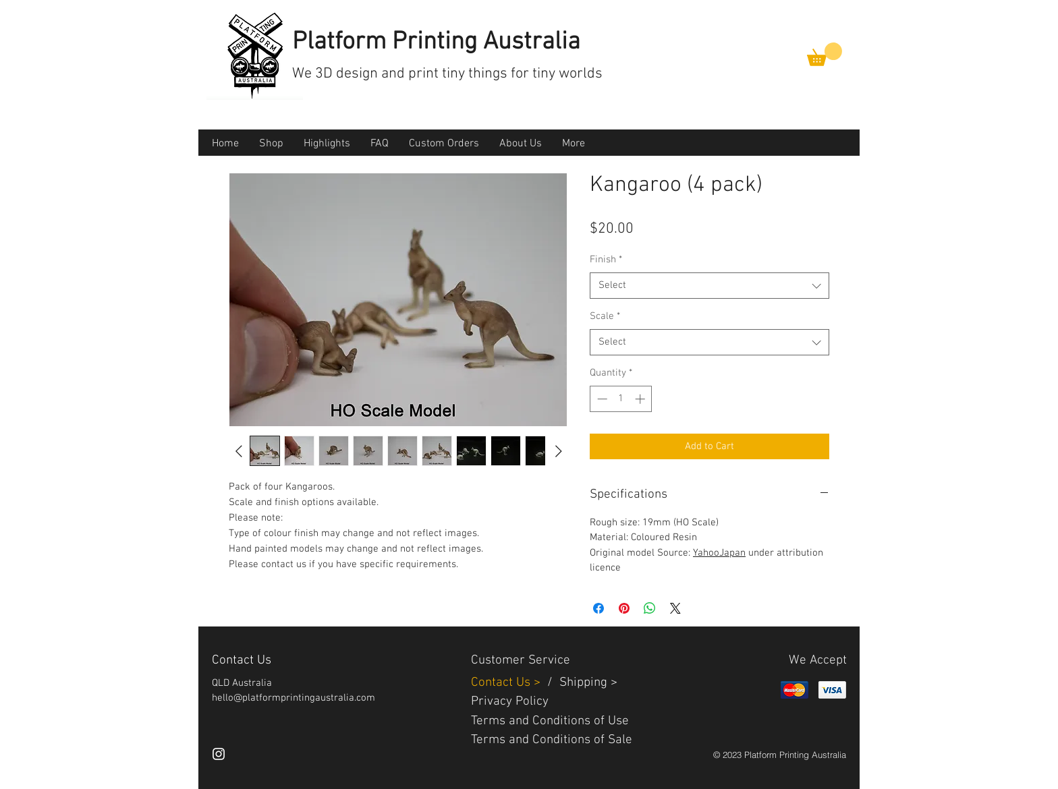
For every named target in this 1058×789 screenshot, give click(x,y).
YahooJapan (719, 553)
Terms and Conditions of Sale (551, 740)
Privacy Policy (510, 701)
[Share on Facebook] (598, 608)
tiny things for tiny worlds (522, 74)
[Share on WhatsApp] (650, 608)
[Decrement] (601, 398)
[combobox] (709, 285)
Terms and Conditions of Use (550, 721)
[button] (824, 54)
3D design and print (378, 74)
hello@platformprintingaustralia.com (293, 698)
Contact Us (502, 683)
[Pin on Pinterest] (624, 608)
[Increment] (641, 398)
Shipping (583, 683)
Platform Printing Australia (436, 42)
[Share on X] (675, 608)
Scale (605, 316)
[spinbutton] (621, 398)
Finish (606, 260)
